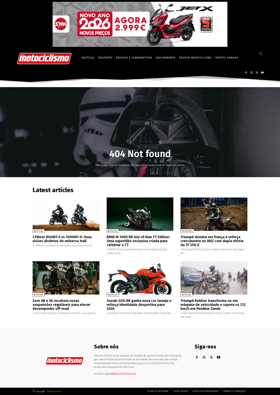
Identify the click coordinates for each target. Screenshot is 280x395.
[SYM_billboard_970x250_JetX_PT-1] (140, 45)
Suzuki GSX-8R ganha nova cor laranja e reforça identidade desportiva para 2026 (139, 305)
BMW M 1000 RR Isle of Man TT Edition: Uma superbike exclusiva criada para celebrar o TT (138, 241)
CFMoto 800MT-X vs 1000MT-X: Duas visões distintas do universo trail (62, 239)
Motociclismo (54, 391)
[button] (260, 53)
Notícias (38, 231)
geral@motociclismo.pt (121, 373)
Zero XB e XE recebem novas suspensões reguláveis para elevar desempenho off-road (61, 305)
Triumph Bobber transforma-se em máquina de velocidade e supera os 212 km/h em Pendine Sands (213, 305)
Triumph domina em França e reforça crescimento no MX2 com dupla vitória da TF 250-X (212, 241)
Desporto (187, 231)
